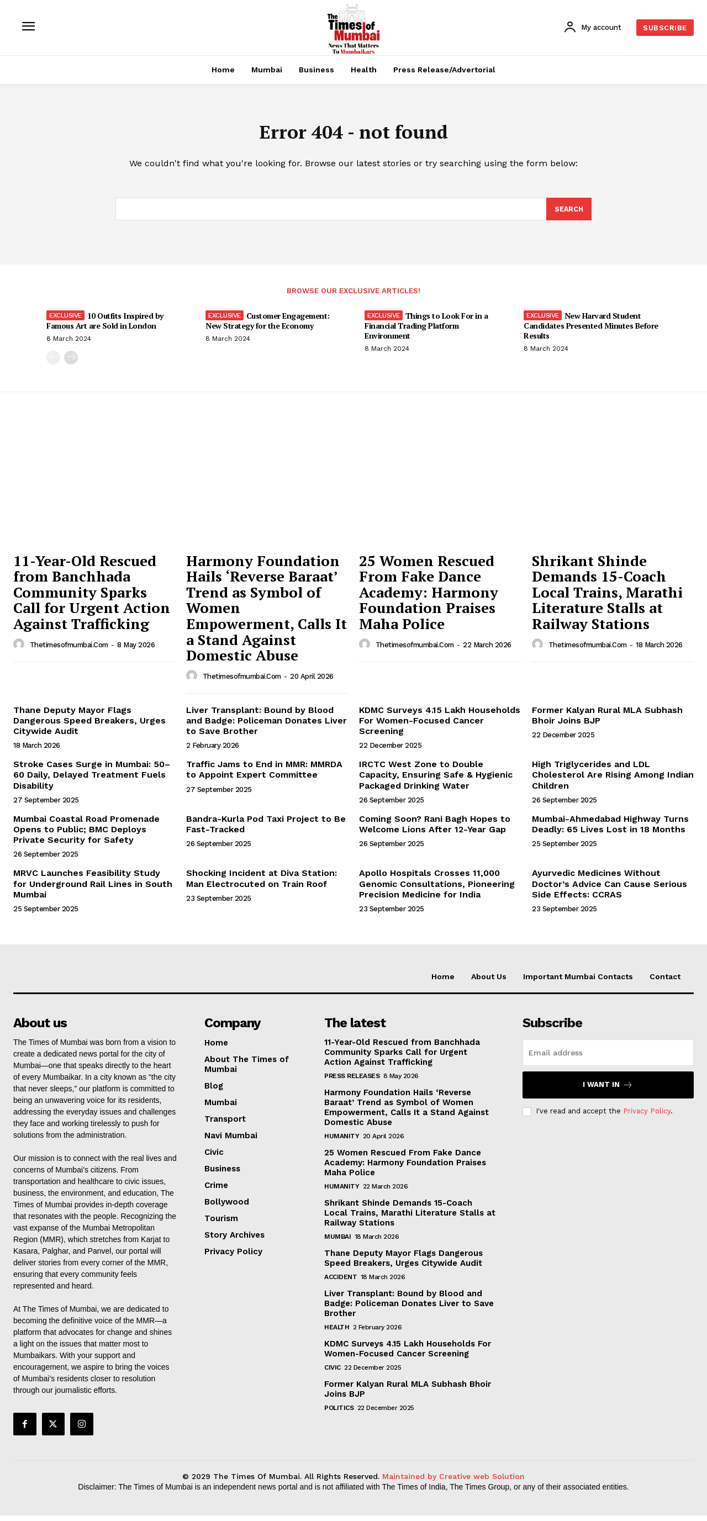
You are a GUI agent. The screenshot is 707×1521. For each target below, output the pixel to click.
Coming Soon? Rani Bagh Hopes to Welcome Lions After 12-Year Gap (434, 828)
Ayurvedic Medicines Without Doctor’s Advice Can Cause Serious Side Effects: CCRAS (609, 889)
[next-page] (71, 363)
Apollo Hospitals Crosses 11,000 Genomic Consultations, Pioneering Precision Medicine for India (437, 889)
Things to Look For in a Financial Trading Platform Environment (426, 331)
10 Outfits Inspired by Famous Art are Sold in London (104, 326)
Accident (340, 1282)
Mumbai (337, 1241)
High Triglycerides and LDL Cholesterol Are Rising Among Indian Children (613, 780)
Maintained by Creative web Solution (453, 1481)
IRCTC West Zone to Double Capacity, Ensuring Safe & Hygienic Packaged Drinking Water (436, 780)
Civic (332, 1372)
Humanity (341, 1141)
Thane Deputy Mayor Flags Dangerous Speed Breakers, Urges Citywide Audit (89, 725)
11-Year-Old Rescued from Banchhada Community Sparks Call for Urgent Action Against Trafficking (91, 597)
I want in (608, 1090)
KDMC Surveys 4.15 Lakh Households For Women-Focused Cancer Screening (439, 725)
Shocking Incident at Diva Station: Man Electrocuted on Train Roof (261, 883)
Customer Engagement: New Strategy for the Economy (267, 326)
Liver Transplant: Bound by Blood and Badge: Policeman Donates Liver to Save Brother (266, 725)
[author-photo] (20, 649)
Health (336, 1332)
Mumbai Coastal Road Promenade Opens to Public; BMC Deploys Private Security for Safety (86, 834)
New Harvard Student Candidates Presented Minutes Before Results (591, 331)
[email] (608, 1057)
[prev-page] (53, 363)
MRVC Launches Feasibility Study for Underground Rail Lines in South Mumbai (92, 889)
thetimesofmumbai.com (69, 650)
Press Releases (351, 1081)
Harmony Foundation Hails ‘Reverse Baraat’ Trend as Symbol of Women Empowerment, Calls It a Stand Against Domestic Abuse (406, 1112)
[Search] (568, 213)
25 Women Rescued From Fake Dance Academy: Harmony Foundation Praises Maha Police (428, 597)
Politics (339, 1413)
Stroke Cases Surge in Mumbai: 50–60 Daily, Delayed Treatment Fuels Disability (91, 780)
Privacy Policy (647, 1116)
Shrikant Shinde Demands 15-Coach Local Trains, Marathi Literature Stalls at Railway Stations (607, 597)
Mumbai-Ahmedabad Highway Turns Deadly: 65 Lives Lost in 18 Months (610, 828)
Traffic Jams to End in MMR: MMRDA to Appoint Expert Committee (264, 774)
